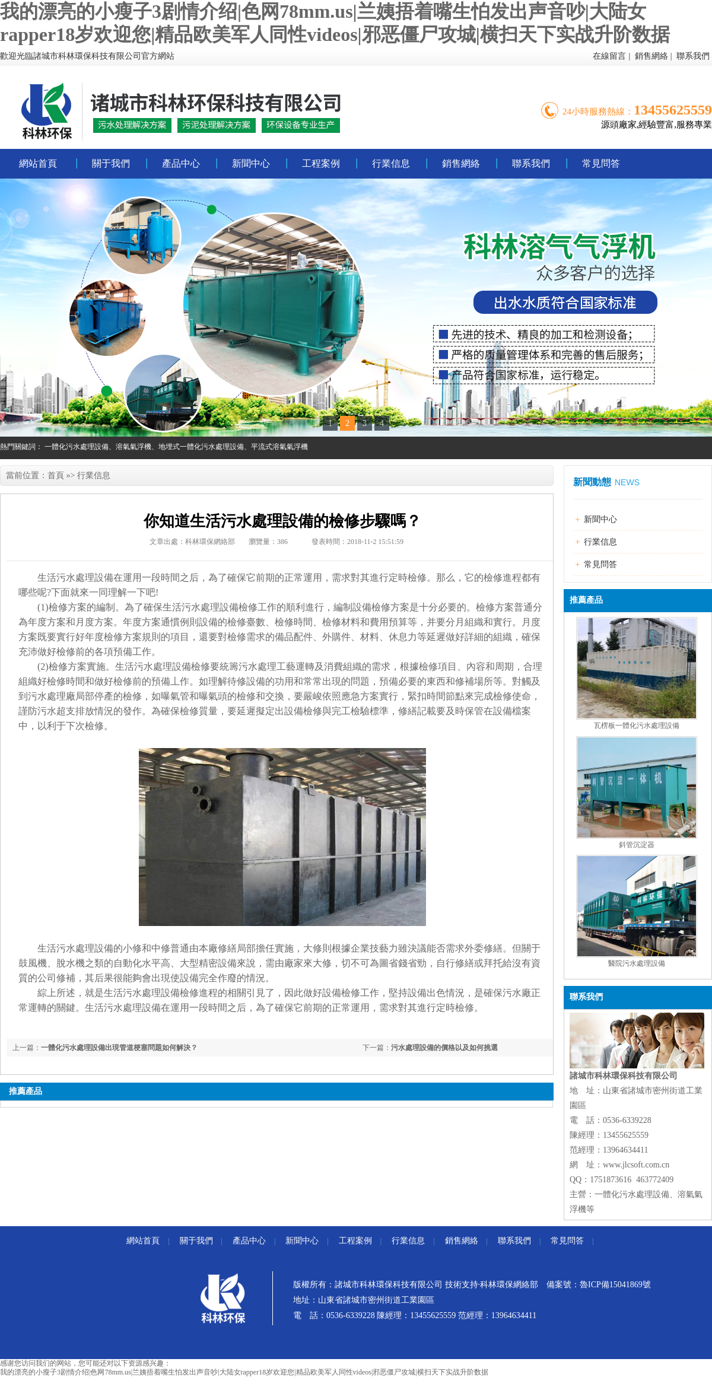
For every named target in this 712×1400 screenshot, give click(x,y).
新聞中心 (251, 163)
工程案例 (321, 163)
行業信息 (391, 163)
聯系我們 (693, 56)
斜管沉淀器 (636, 845)
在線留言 (609, 56)
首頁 (55, 475)
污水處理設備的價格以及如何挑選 (444, 1047)
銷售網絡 (651, 56)
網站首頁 (38, 163)
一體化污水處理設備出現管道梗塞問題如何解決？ (119, 1047)
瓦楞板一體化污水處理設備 (636, 725)
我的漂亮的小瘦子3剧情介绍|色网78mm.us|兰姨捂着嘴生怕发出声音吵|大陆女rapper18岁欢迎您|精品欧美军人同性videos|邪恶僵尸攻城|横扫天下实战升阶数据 (244, 1372)
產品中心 (181, 163)
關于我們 (111, 163)
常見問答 (601, 163)
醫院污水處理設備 (636, 963)
